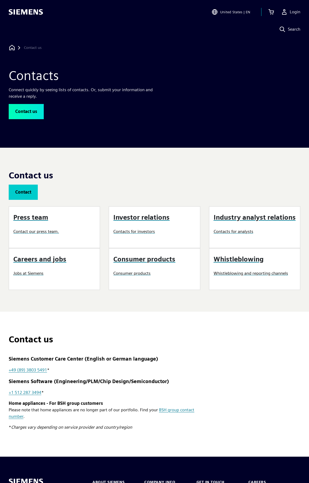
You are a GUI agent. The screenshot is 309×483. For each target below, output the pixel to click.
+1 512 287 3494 (25, 392)
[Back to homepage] (12, 47)
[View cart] (271, 12)
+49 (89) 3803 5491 (28, 369)
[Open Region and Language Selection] (230, 12)
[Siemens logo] (26, 12)
